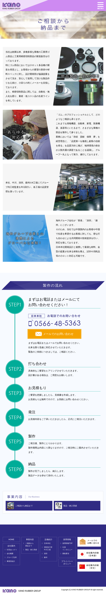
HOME (11, 539)
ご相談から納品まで (24, 506)
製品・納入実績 (70, 506)
